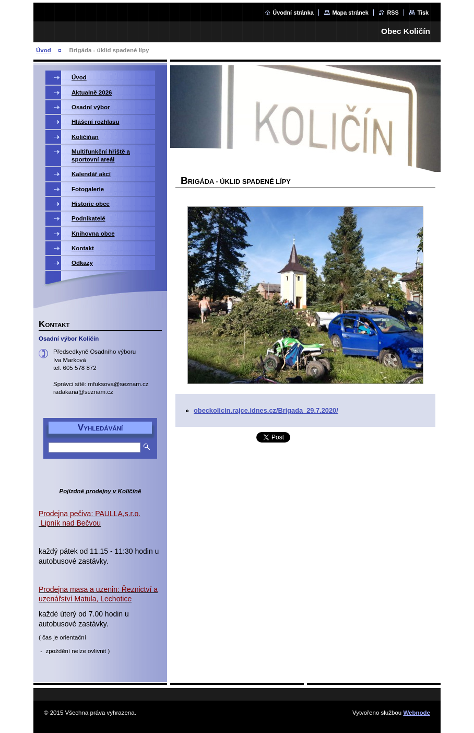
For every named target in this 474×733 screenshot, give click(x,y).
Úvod (43, 50)
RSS (392, 12)
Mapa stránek (350, 12)
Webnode (416, 712)
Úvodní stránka (293, 12)
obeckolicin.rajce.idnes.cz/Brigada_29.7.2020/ (266, 410)
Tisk (423, 12)
